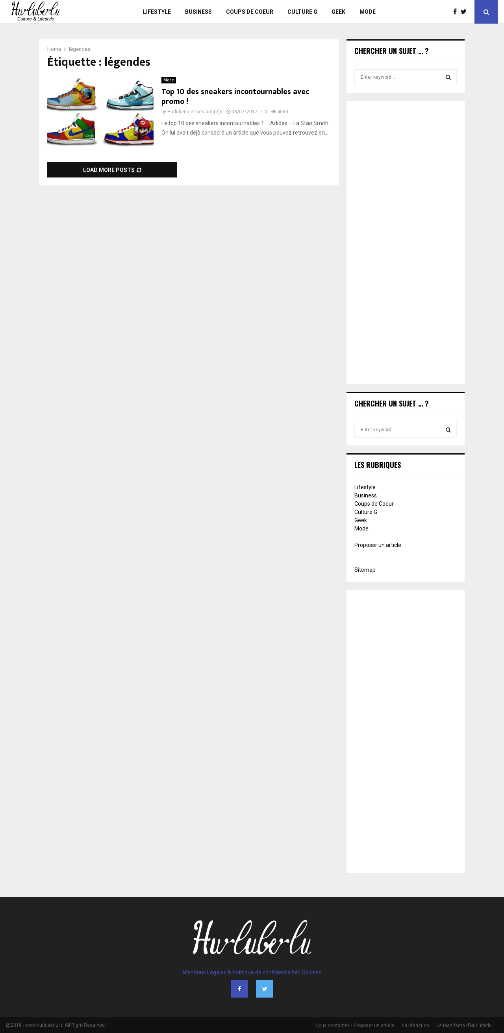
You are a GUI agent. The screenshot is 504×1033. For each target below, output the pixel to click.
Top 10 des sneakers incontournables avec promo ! (235, 96)
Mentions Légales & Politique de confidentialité (240, 972)
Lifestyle (157, 12)
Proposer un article (377, 545)
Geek (338, 12)
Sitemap (365, 570)
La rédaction (415, 1025)
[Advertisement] (405, 243)
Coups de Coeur (249, 12)
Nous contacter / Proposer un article (355, 1025)
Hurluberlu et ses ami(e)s (194, 112)
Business (198, 12)
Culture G (302, 12)
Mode (367, 12)
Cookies (311, 972)
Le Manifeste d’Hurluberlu (464, 1025)
